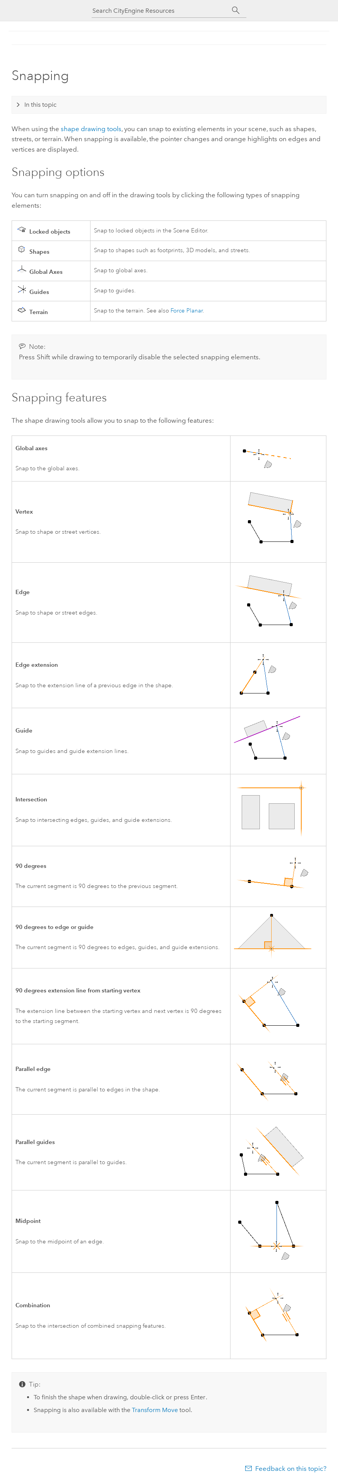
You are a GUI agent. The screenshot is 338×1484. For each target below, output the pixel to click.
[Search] (236, 10)
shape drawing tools (91, 129)
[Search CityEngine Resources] (161, 10)
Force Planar (187, 310)
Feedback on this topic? (290, 1468)
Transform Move (155, 1410)
